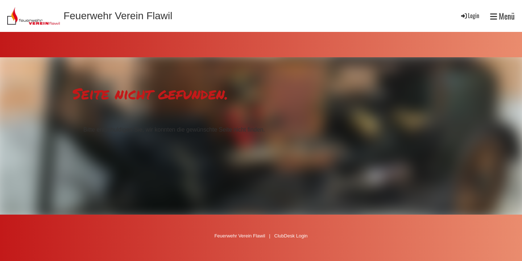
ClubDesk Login (290, 236)
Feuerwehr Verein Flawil (117, 15)
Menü (502, 16)
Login (469, 15)
